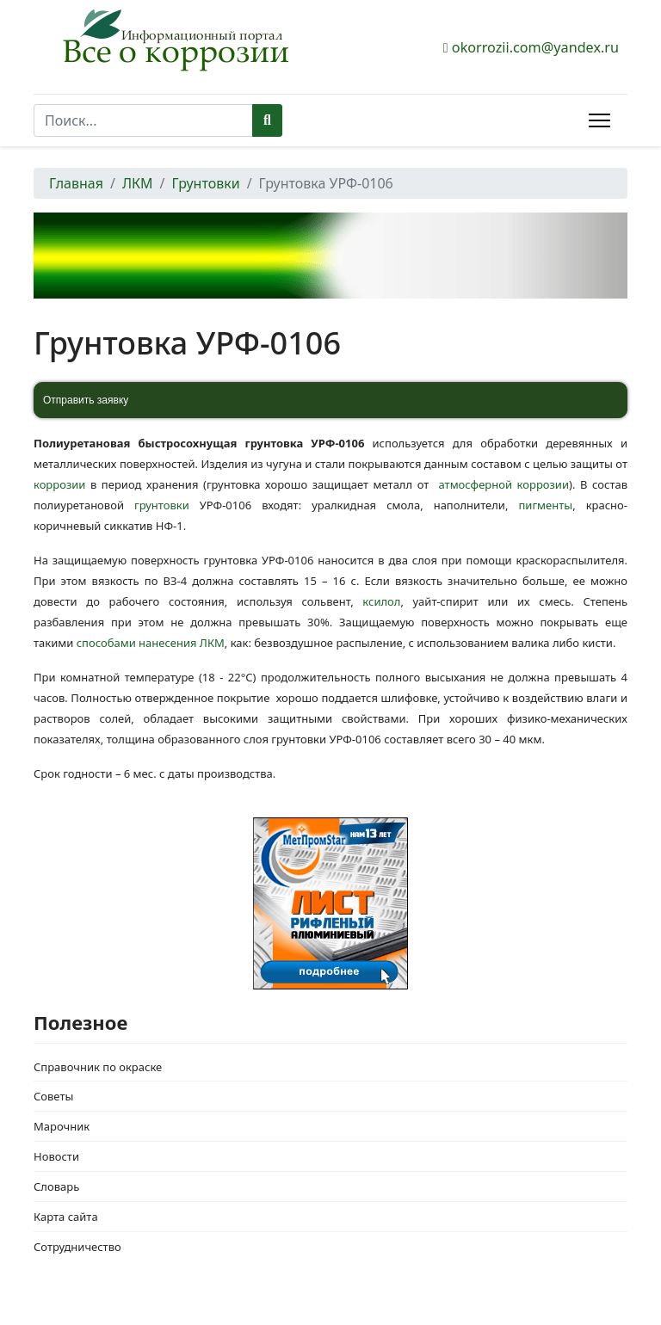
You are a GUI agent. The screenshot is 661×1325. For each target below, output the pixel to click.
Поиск (267, 120)
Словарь (56, 1186)
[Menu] (599, 120)
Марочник (62, 1126)
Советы (53, 1096)
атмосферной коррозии (503, 484)
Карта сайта (66, 1216)
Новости (56, 1156)
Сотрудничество (77, 1246)
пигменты (540, 505)
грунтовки (161, 505)
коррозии (59, 484)
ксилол (381, 601)
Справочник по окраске (98, 1067)
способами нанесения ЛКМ (151, 642)
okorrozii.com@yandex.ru (535, 47)
